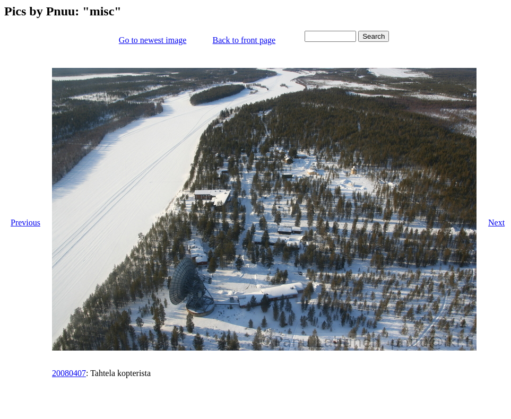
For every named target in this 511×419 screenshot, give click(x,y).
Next (496, 222)
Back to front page (244, 40)
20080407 (69, 373)
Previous (25, 222)
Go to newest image (153, 40)
